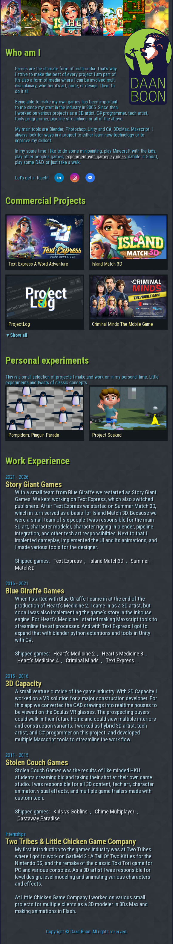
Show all (18, 335)
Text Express (67, 560)
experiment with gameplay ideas (95, 156)
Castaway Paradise (38, 818)
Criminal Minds (82, 660)
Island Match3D (106, 560)
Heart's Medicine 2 (74, 653)
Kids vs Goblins (70, 811)
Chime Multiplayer (114, 811)
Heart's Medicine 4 (38, 660)
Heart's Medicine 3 (122, 653)
